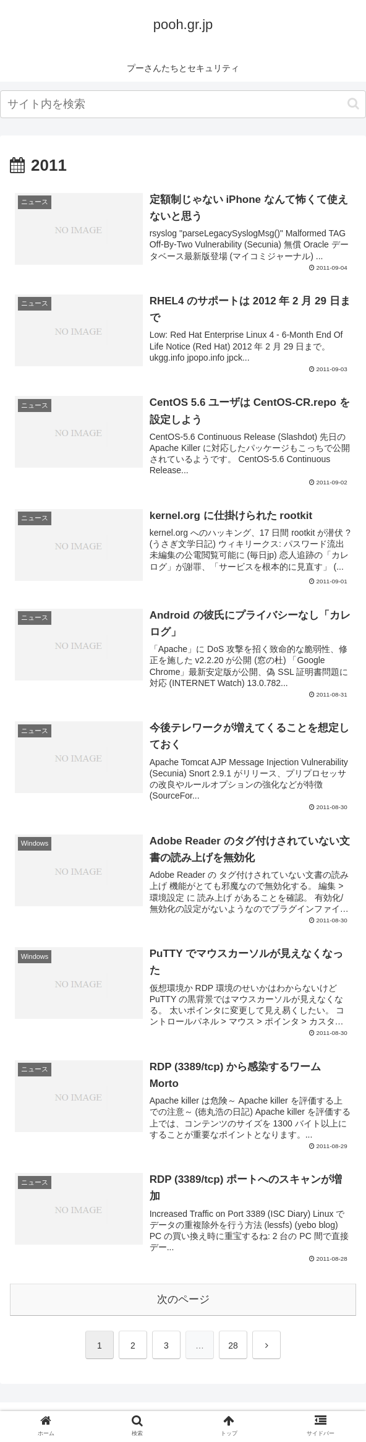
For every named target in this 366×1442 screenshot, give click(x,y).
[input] (183, 104)
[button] (353, 104)
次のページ (183, 1299)
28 (233, 1345)
